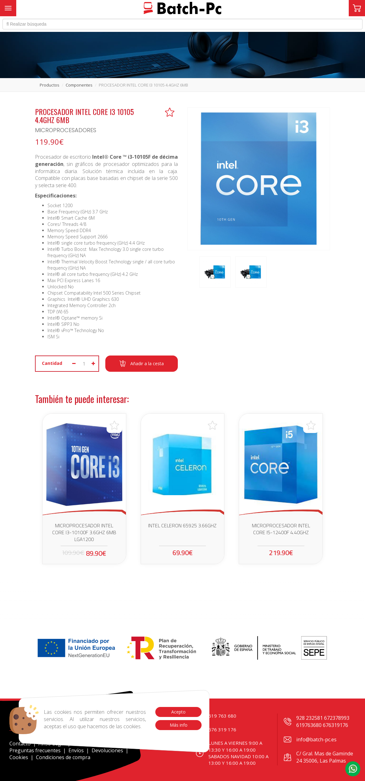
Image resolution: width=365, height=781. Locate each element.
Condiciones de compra (63, 757)
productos (49, 85)
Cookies (18, 757)
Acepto (178, 712)
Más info (178, 725)
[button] (352, 768)
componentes (79, 85)
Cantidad (52, 363)
